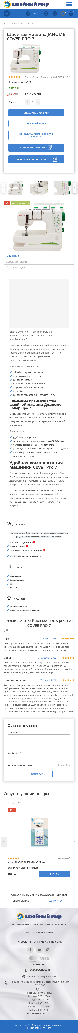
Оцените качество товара (20, 765)
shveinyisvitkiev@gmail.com (41, 976)
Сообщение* (14, 732)
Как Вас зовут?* (15, 753)
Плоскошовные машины (19, 23)
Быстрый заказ (36, 123)
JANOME (27, 82)
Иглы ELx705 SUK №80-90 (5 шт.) (27, 862)
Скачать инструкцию (36, 147)
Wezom (47, 1027)
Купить (54, 874)
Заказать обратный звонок (39, 933)
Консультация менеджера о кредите (36, 135)
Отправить (38, 774)
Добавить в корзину (36, 113)
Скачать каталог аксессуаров (36, 159)
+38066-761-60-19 (40, 970)
